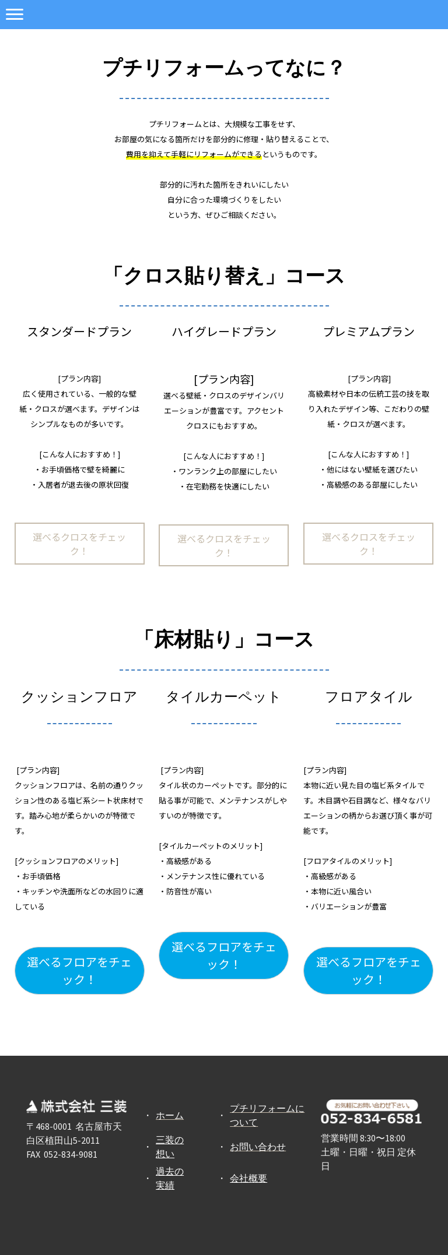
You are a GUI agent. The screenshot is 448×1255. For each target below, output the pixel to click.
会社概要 (248, 1178)
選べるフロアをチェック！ (79, 970)
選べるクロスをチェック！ (79, 544)
